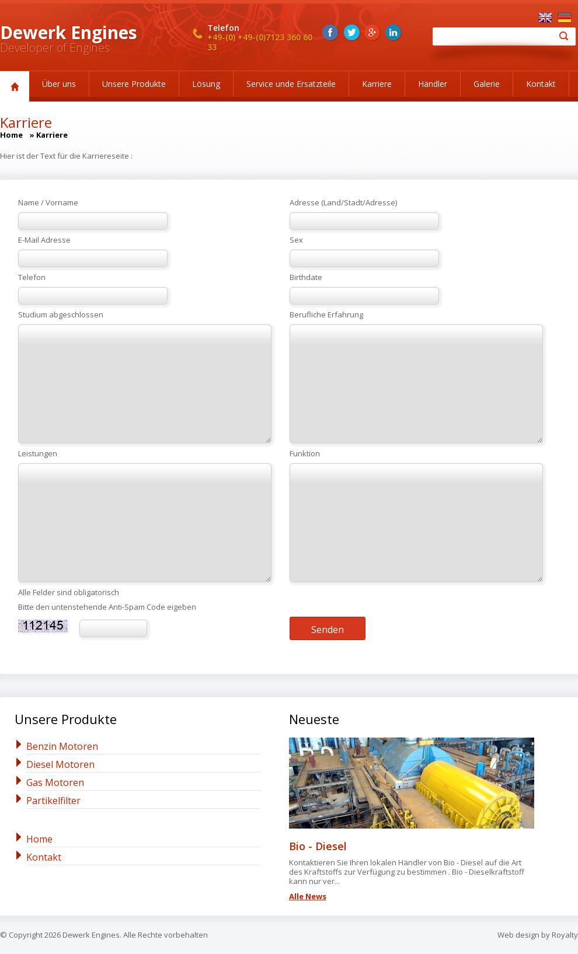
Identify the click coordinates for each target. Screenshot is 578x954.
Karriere (377, 83)
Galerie (486, 83)
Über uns (59, 83)
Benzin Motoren (62, 746)
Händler (432, 83)
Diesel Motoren (60, 764)
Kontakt (541, 83)
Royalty (565, 934)
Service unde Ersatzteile (291, 83)
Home (11, 135)
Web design (518, 934)
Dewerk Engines (68, 32)
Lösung (206, 83)
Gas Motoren (55, 782)
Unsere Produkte (134, 83)
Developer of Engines (55, 47)
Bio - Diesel (318, 846)
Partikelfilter (53, 800)
